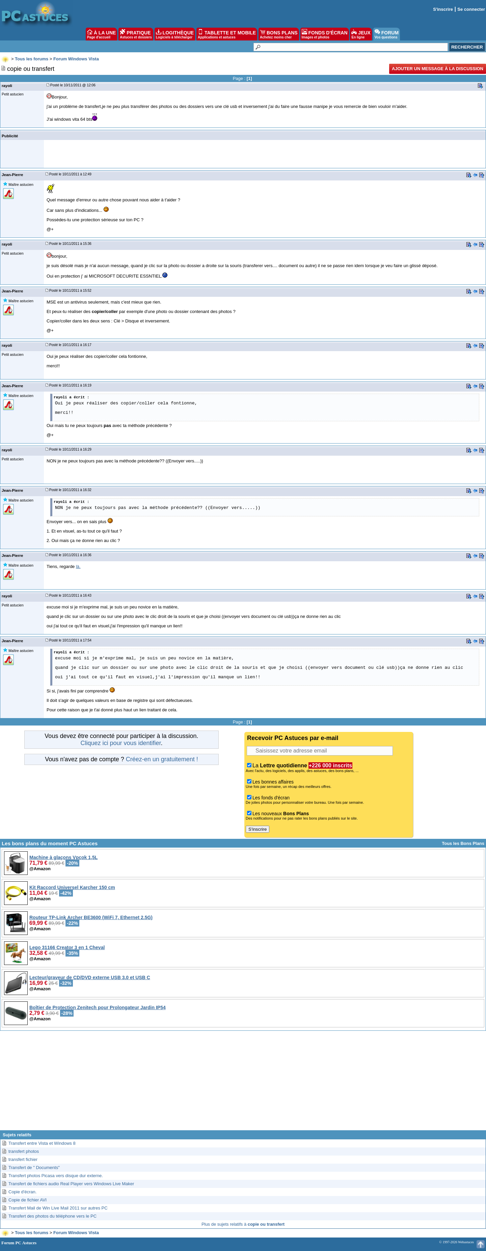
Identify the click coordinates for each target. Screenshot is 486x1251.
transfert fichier (22, 1159)
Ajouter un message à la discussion (437, 68)
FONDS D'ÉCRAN (325, 34)
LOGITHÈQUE (175, 34)
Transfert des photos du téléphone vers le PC (52, 1216)
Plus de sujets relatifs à (243, 1224)
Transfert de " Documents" (34, 1167)
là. (78, 566)
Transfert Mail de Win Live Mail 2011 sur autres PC (58, 1208)
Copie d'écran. (22, 1191)
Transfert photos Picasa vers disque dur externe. (55, 1175)
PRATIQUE (136, 34)
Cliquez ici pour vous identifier (120, 743)
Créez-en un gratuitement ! (162, 759)
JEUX (360, 34)
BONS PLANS (279, 34)
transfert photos (23, 1151)
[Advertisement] (243, 1083)
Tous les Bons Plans (463, 843)
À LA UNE (101, 34)
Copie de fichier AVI (27, 1199)
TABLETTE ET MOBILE (227, 34)
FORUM (387, 34)
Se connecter (471, 9)
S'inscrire (443, 9)
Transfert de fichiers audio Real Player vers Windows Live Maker (71, 1183)
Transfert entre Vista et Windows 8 (42, 1143)
